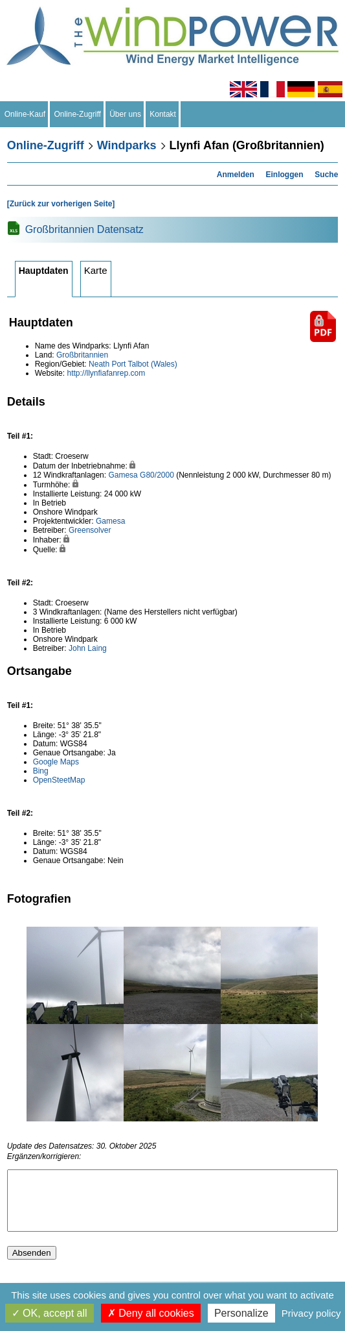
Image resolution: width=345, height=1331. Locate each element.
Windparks (127, 145)
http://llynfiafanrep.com (106, 373)
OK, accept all (49, 1313)
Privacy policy (311, 1313)
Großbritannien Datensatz (84, 229)
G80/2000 (157, 475)
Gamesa (122, 475)
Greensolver (90, 530)
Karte (95, 270)
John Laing (88, 648)
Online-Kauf (25, 114)
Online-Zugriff (78, 114)
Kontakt (163, 114)
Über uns (126, 114)
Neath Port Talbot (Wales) (133, 364)
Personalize (241, 1313)
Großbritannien (82, 355)
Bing (41, 770)
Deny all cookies (150, 1313)
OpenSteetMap (59, 780)
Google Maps (56, 761)
